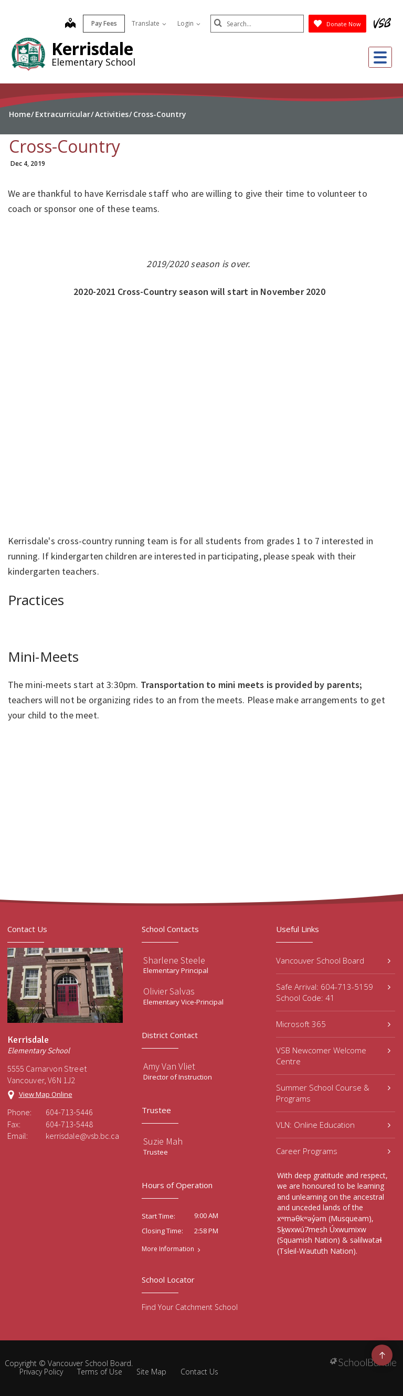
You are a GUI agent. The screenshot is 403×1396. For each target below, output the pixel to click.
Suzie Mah (163, 1141)
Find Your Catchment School (190, 1307)
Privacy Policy (41, 1372)
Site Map (151, 1372)
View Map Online (45, 1094)
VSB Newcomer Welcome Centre (333, 1055)
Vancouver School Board (333, 960)
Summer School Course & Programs (333, 1093)
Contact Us (199, 1372)
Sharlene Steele (174, 960)
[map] (69, 24)
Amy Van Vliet (169, 1066)
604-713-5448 (69, 1124)
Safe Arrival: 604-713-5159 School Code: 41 (333, 992)
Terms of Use (99, 1372)
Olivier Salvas (169, 991)
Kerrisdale (92, 48)
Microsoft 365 (333, 1024)
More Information (168, 1249)
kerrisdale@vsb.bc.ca (82, 1135)
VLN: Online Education (333, 1124)
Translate (148, 23)
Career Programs (333, 1151)
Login (187, 23)
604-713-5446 (69, 1112)
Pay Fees (103, 23)
